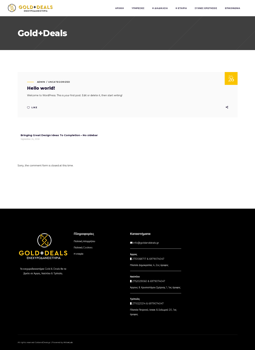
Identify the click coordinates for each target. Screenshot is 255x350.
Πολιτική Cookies (83, 247)
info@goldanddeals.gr (145, 242)
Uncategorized (59, 82)
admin (41, 82)
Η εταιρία (78, 253)
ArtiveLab (68, 342)
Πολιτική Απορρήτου (84, 241)
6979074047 (157, 281)
